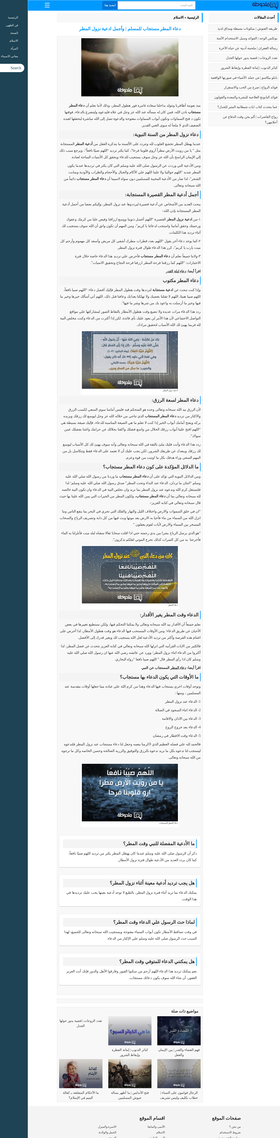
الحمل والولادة (80, 1132)
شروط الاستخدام (202, 1132)
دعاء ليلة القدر (148, 271)
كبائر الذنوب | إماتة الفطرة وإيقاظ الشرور (221, 68)
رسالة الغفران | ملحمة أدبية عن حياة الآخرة (220, 48)
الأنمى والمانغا (128, 1126)
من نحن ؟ (207, 1126)
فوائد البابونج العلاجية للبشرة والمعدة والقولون (218, 97)
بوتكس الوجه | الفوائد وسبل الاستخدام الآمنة (219, 38)
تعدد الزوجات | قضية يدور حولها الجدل (224, 58)
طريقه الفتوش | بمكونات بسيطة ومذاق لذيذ (220, 28)
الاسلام (151, 17)
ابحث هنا (82, 5)
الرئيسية (165, 17)
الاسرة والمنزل (79, 1126)
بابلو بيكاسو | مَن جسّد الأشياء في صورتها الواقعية (216, 77)
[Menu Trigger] (19, 5)
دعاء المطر (150, 668)
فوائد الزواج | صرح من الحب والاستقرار (223, 87)
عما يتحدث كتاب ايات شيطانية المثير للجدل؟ (220, 107)
